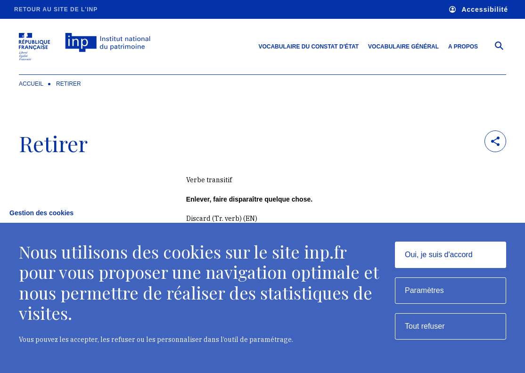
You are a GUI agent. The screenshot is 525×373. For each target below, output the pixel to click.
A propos (463, 46)
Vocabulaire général (403, 46)
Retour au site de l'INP (56, 9)
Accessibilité (478, 10)
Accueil (31, 84)
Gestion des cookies (41, 213)
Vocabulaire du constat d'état (308, 46)
